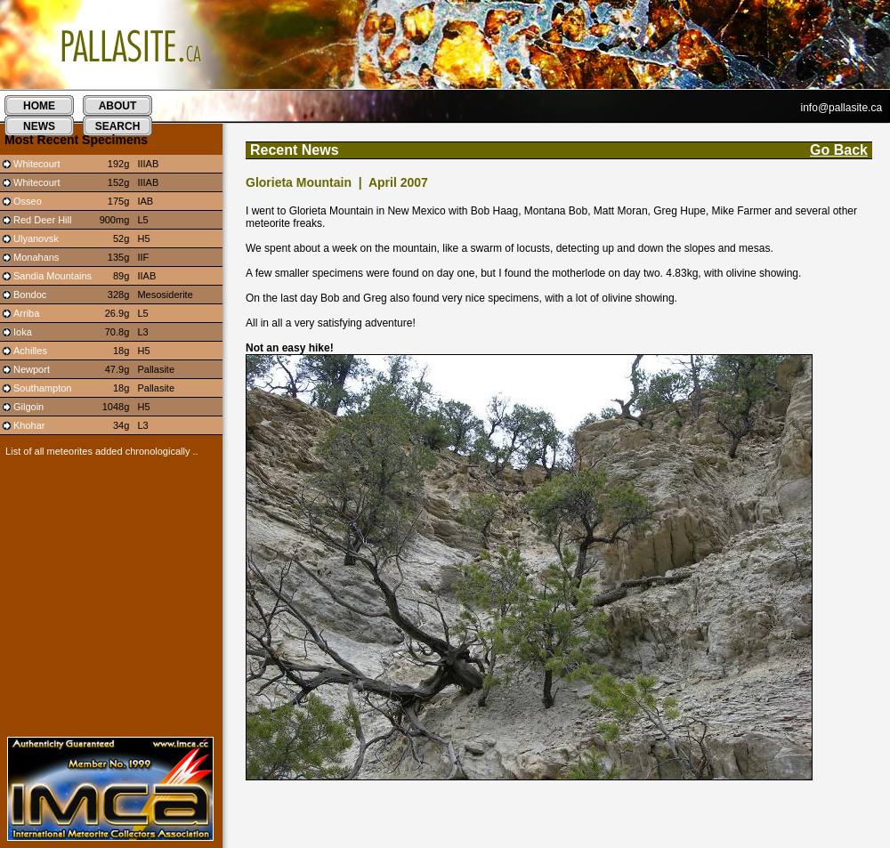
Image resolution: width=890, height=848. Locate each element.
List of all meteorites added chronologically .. (99, 451)
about (118, 106)
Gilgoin (28, 406)
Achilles (30, 350)
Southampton (42, 388)
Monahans (36, 257)
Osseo (27, 201)
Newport (31, 369)
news (39, 126)
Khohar (28, 425)
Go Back (839, 149)
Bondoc (29, 294)
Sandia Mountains (52, 276)
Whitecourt (37, 163)
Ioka (22, 332)
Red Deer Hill (42, 219)
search (118, 126)
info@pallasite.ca (842, 107)
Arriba (26, 313)
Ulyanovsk (36, 238)
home (39, 106)
